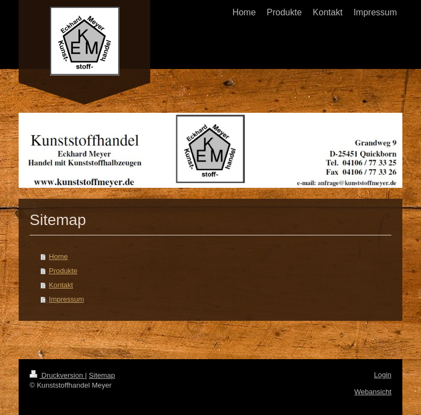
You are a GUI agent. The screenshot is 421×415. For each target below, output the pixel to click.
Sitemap (102, 375)
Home (58, 256)
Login (382, 375)
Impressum (66, 299)
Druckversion (57, 375)
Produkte (63, 271)
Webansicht (372, 392)
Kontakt (61, 285)
